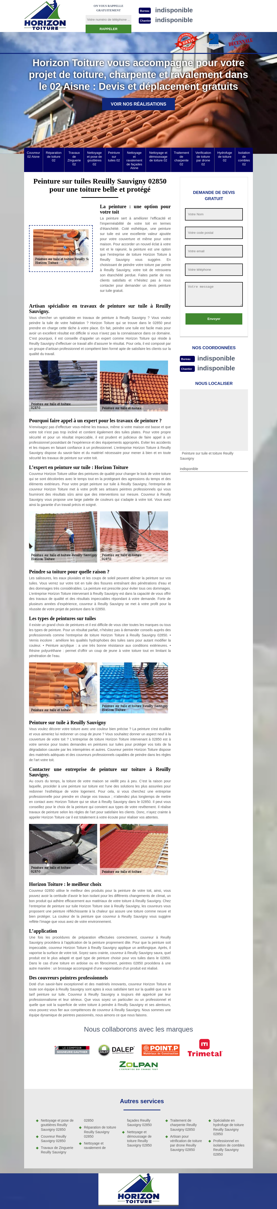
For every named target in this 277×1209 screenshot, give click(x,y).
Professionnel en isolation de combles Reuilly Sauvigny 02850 (229, 1147)
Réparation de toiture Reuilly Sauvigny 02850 (100, 1131)
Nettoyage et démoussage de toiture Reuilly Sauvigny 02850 (139, 1138)
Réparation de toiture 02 (54, 156)
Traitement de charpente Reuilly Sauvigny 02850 (183, 1124)
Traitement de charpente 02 (181, 158)
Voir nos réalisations (138, 104)
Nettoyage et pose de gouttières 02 (94, 158)
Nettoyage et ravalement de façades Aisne (134, 160)
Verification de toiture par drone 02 (203, 158)
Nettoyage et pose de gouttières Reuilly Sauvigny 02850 (57, 1124)
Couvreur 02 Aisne (33, 154)
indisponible (216, 358)
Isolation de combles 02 (244, 158)
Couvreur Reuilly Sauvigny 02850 (53, 1138)
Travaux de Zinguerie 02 (74, 158)
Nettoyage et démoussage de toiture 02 (158, 156)
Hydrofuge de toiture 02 (224, 156)
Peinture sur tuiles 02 (114, 156)
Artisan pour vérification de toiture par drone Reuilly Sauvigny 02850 (186, 1143)
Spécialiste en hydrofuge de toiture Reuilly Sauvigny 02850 (228, 1127)
